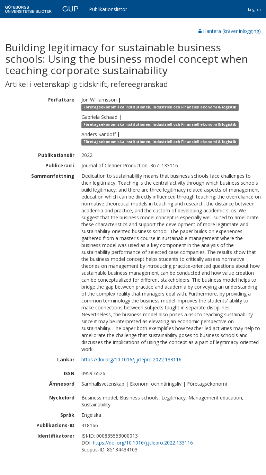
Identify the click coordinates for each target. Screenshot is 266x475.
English (254, 9)
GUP (70, 9)
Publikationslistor (108, 9)
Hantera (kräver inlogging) (229, 31)
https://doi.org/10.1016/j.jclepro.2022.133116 (131, 359)
